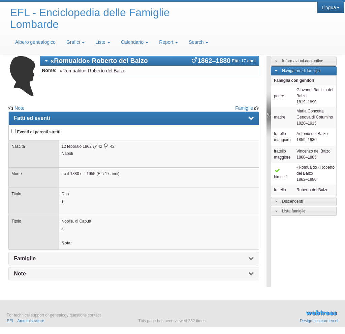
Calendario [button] (135, 42)
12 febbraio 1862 (77, 146)
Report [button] (168, 42)
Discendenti (292, 201)
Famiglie (244, 108)
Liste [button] (102, 42)
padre (279, 96)
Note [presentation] (20, 273)
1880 (74, 173)
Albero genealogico (35, 42)
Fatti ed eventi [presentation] (32, 118)
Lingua (331, 7)
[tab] (149, 61)
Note (19, 108)
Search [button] (198, 42)
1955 (91, 173)
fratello (280, 190)
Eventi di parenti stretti (35, 131)
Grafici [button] (75, 42)
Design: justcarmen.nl (319, 321)
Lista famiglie (293, 211)
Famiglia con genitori (294, 80)
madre (279, 117)
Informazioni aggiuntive (302, 61)
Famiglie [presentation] (25, 258)
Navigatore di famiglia (301, 70)
